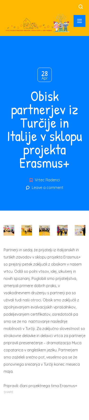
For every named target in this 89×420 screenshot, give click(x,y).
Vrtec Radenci (47, 179)
